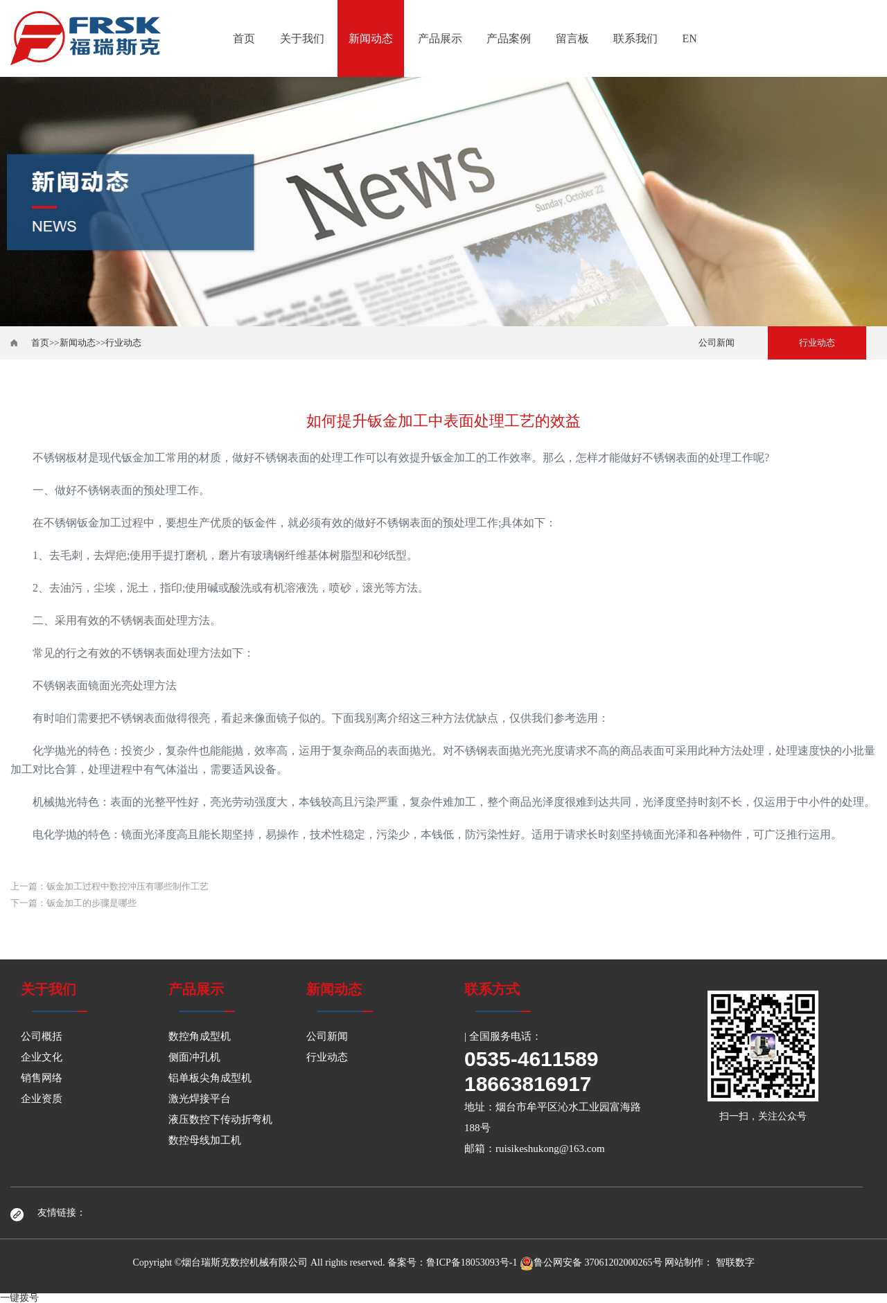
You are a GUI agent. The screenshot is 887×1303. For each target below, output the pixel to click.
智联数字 (735, 1262)
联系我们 (635, 38)
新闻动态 (371, 38)
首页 (244, 38)
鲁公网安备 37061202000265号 (591, 1262)
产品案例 (508, 38)
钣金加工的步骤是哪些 (91, 903)
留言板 (572, 38)
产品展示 (440, 38)
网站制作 (684, 1262)
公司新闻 (717, 342)
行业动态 (123, 342)
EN (690, 38)
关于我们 (302, 38)
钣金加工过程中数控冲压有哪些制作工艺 (127, 886)
